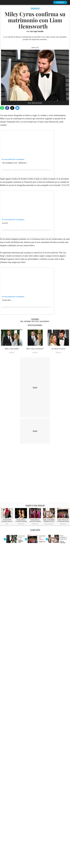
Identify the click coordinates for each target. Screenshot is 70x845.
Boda (21, 321)
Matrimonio (27, 321)
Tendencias (11, 352)
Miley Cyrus (25, 170)
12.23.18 (5, 223)
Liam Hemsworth (44, 321)
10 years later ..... (7, 300)
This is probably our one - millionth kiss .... (15, 163)
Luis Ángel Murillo (36, 31)
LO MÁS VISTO (35, 529)
